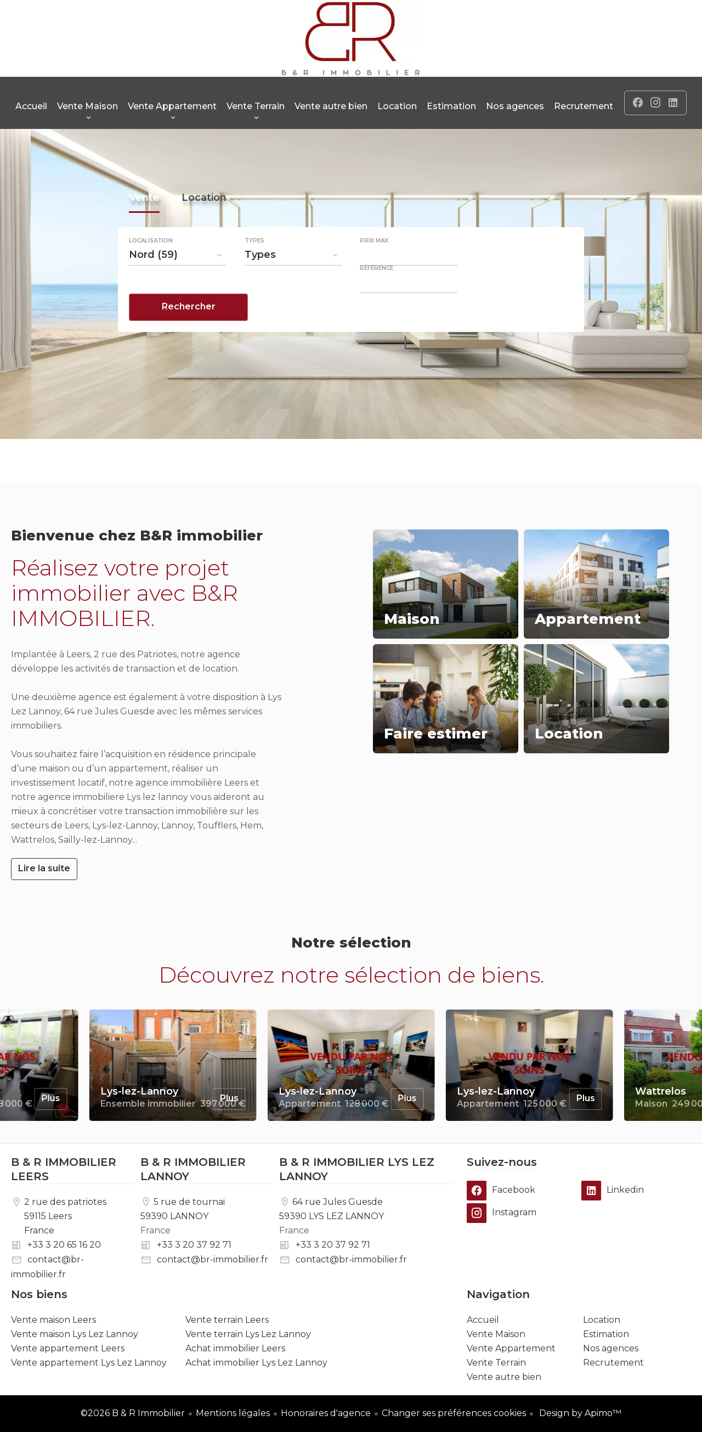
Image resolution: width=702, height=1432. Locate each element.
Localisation (151, 269)
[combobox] (178, 283)
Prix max (374, 269)
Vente (144, 227)
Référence (376, 296)
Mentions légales (233, 1413)
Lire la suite (44, 868)
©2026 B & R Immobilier (133, 1413)
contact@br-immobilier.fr (212, 1259)
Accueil (351, 38)
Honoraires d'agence (326, 1413)
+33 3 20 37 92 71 (194, 1244)
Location (204, 227)
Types (254, 269)
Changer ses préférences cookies (454, 1413)
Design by (579, 1413)
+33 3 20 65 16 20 (64, 1244)
